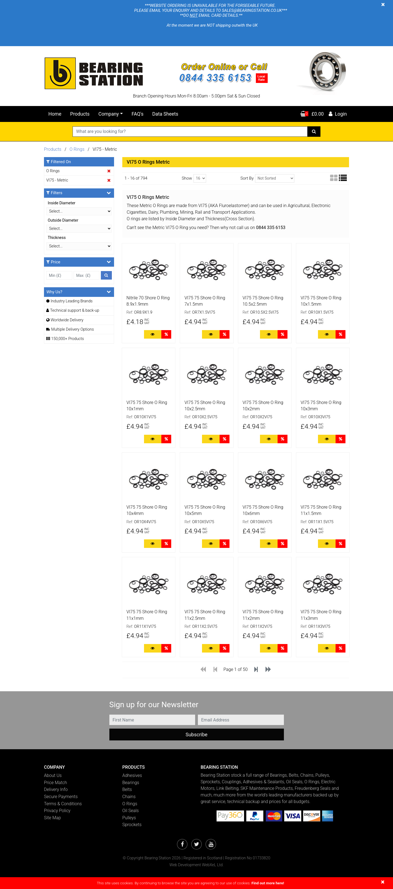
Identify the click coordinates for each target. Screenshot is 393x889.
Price (78, 262)
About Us (53, 775)
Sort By (247, 178)
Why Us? (78, 292)
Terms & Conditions (63, 803)
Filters (78, 193)
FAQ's (137, 114)
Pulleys (129, 817)
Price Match (55, 782)
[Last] (268, 670)
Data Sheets (165, 114)
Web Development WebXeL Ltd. (196, 865)
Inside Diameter (61, 203)
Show (187, 178)
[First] (203, 670)
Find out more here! (267, 883)
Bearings (130, 782)
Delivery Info (56, 789)
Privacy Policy (57, 810)
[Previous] (215, 670)
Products (80, 114)
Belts (127, 789)
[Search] (314, 131)
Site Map (52, 817)
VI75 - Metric (57, 180)
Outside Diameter (63, 220)
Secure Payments (61, 796)
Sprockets (132, 824)
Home (54, 114)
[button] (79, 767)
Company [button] (108, 114)
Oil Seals (130, 810)
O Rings (77, 149)
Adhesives (132, 775)
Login (337, 114)
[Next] (256, 670)
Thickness (57, 237)
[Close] (383, 4)
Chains (128, 796)
